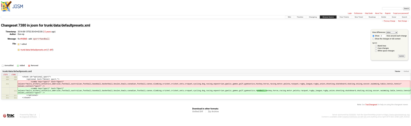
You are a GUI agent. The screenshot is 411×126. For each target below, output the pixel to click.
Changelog (313, 17)
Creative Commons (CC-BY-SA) (354, 117)
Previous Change (389, 21)
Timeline (300, 17)
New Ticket (359, 17)
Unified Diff (197, 111)
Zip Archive (213, 111)
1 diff (50, 50)
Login (350, 13)
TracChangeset (371, 105)
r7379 (5, 75)
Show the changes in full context (386, 39)
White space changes (386, 51)
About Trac (379, 13)
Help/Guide (369, 13)
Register (388, 13)
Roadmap (372, 17)
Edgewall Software (29, 117)
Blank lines (382, 46)
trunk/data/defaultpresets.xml (67, 25)
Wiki (289, 17)
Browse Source (328, 17)
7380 (22, 25)
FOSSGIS (352, 115)
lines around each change (393, 36)
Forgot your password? (401, 13)
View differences (378, 32)
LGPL (401, 117)
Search (404, 17)
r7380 (14, 75)
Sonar (394, 17)
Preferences (358, 13)
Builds (383, 17)
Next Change (402, 21)
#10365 (23, 39)
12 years (47, 32)
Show (375, 36)
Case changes (383, 48)
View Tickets (344, 17)
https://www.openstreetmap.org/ (397, 115)
